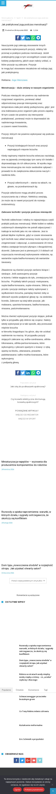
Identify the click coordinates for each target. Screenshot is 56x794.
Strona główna (7, 18)
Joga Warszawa (19, 80)
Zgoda (17, 790)
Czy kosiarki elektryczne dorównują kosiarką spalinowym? (28, 398)
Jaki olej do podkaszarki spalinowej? (28, 384)
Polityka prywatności (34, 790)
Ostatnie (19, 690)
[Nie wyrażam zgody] (52, 784)
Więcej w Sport (27, 418)
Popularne (6, 690)
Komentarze (33, 690)
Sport (18, 18)
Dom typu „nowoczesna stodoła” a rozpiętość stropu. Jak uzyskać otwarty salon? (27, 567)
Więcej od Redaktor (27, 414)
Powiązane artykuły (27, 410)
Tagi (45, 690)
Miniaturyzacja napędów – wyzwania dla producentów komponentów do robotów (24, 463)
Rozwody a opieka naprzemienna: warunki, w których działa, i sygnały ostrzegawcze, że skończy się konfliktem (26, 515)
